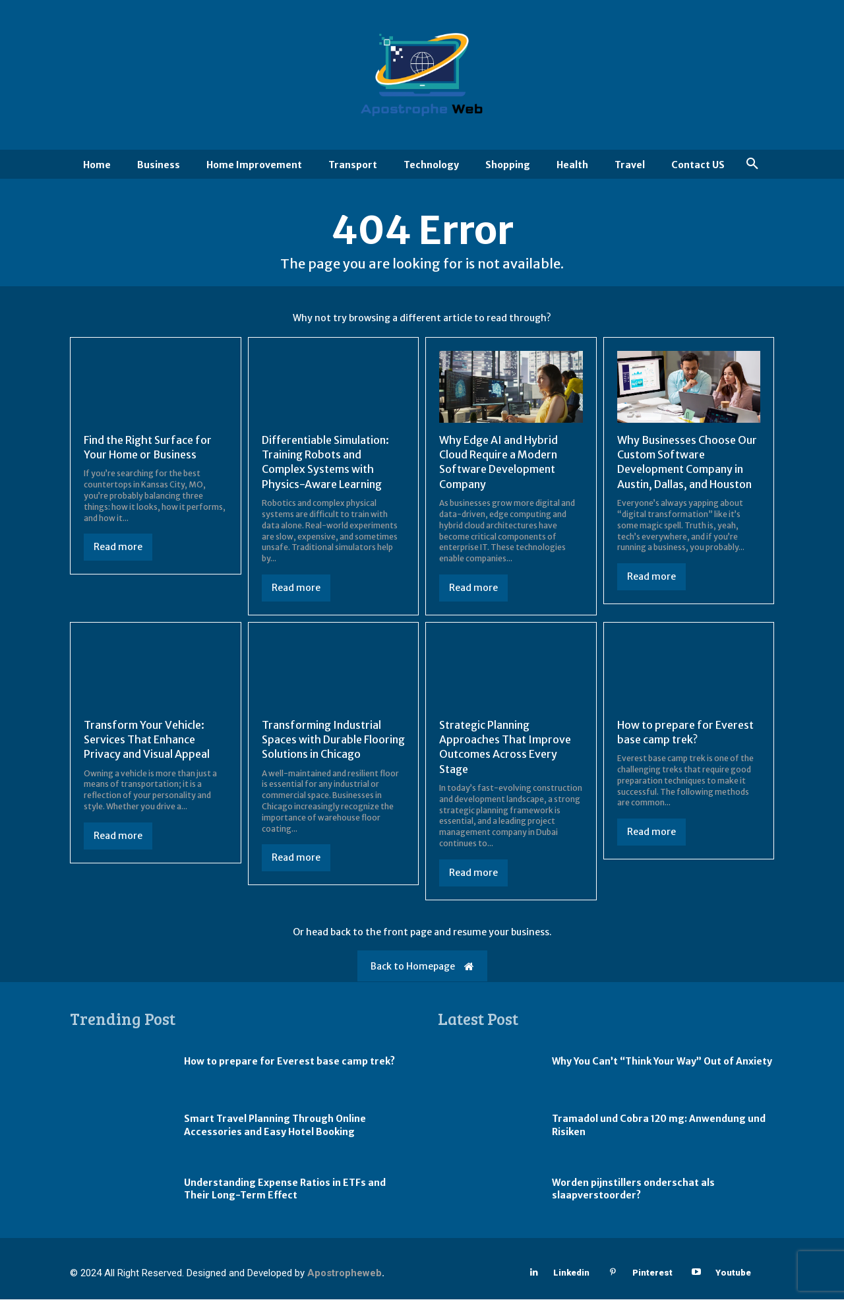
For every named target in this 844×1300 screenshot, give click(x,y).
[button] (752, 164)
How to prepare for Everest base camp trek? (289, 1062)
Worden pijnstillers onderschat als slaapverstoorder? (633, 1189)
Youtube (733, 1274)
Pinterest (652, 1274)
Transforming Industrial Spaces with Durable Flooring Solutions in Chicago (333, 740)
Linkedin (571, 1274)
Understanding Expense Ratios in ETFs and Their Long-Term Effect (285, 1189)
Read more (118, 548)
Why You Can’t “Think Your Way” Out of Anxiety (662, 1062)
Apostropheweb (344, 1274)
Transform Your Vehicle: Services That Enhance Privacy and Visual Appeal (147, 740)
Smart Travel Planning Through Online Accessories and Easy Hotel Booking (275, 1126)
